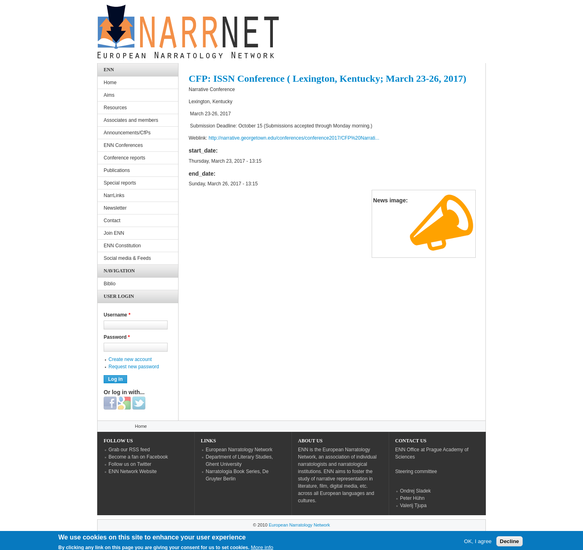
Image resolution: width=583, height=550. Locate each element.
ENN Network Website (133, 471)
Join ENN (114, 233)
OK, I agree (478, 543)
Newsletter (115, 208)
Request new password (134, 366)
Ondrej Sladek (415, 491)
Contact (112, 220)
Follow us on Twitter (130, 464)
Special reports (120, 183)
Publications (117, 170)
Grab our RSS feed (129, 449)
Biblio (109, 284)
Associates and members (131, 120)
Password (117, 337)
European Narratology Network (239, 449)
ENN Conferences (123, 145)
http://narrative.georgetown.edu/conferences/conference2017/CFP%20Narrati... (294, 138)
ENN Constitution (122, 245)
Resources (115, 107)
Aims (109, 95)
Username (117, 315)
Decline (509, 543)
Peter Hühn (412, 498)
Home (110, 82)
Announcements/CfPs (127, 133)
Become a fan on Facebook (138, 457)
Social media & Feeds (127, 258)
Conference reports (124, 158)
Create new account (130, 359)
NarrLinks (114, 195)
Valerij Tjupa (413, 505)
